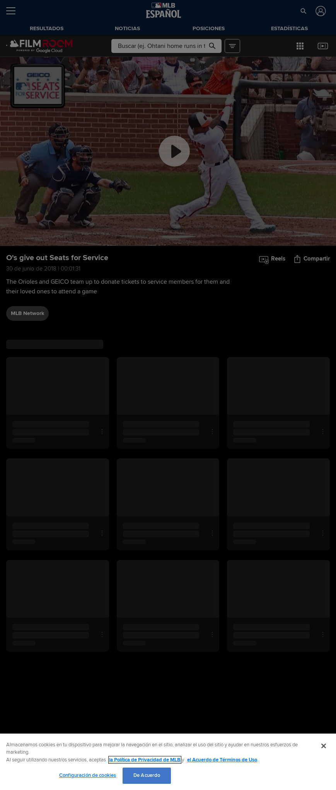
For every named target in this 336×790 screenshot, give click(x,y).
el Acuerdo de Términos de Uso (222, 760)
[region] (168, 762)
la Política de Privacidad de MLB (145, 760)
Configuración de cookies (87, 775)
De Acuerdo (146, 775)
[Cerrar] (323, 745)
